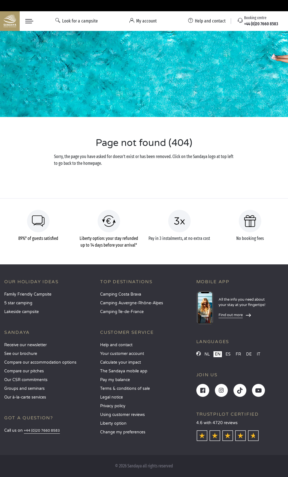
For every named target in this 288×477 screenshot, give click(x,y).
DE (249, 354)
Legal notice (111, 397)
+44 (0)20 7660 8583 (42, 431)
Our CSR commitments (26, 379)
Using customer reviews (122, 414)
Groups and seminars (24, 388)
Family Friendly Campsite (27, 294)
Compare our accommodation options (40, 362)
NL (207, 354)
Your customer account (122, 353)
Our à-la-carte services (25, 397)
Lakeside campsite (21, 311)
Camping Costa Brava (120, 294)
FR (238, 354)
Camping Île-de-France (122, 311)
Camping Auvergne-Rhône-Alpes (131, 303)
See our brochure (20, 353)
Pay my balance (115, 379)
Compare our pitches (24, 371)
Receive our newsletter (25, 345)
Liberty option (113, 423)
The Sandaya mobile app (123, 371)
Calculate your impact (120, 362)
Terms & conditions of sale (125, 388)
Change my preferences (122, 432)
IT (258, 354)
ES (228, 354)
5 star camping (18, 303)
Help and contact (116, 345)
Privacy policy (112, 406)
